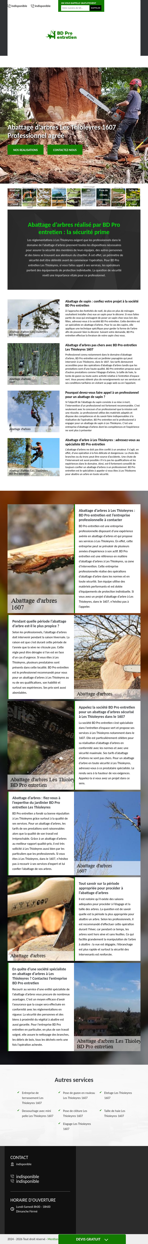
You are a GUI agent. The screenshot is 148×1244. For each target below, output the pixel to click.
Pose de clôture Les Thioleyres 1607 (75, 1113)
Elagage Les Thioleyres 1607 (77, 1126)
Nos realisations (25, 150)
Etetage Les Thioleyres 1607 (118, 1095)
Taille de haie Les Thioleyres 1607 (114, 1113)
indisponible (19, 6)
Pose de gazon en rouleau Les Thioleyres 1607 (79, 1095)
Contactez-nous (65, 150)
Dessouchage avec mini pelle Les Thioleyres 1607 (37, 1113)
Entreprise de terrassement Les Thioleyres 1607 (32, 1098)
